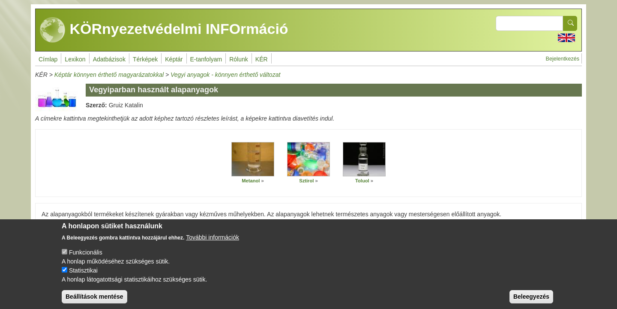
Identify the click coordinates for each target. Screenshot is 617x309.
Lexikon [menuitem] (75, 59)
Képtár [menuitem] (174, 59)
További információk (212, 245)
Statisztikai (83, 278)
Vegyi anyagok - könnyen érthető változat (225, 74)
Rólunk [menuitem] (238, 59)
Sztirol (306, 180)
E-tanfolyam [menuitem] (206, 59)
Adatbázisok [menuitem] (109, 59)
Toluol (362, 180)
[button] (252, 159)
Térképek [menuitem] (145, 59)
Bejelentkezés (562, 59)
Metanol (251, 180)
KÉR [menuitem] (261, 59)
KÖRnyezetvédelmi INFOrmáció (164, 30)
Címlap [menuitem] (48, 59)
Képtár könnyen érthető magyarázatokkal (109, 74)
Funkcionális (85, 260)
